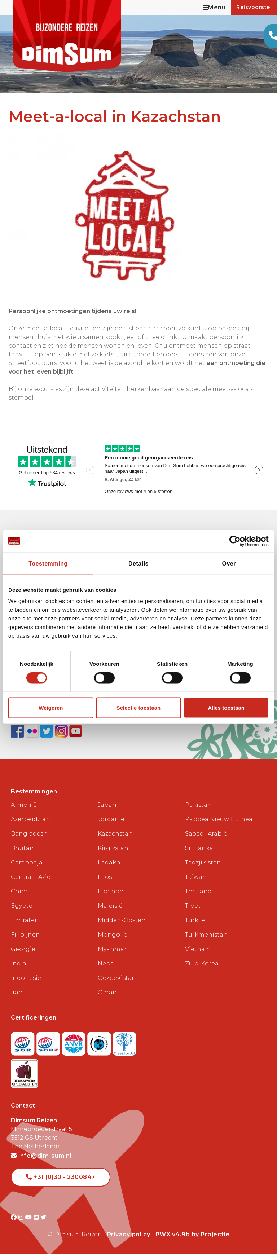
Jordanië (111, 819)
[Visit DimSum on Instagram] (21, 1217)
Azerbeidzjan (30, 819)
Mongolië (112, 934)
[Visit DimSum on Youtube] (29, 1217)
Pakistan (198, 804)
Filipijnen (25, 934)
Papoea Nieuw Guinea (218, 819)
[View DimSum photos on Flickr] (33, 730)
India (18, 963)
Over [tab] (229, 563)
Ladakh (109, 862)
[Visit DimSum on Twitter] (43, 1217)
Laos (105, 877)
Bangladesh (29, 833)
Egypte (21, 905)
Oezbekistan (117, 977)
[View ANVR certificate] (74, 1041)
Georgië (23, 949)
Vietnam (198, 949)
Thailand (198, 891)
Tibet (193, 905)
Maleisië (110, 905)
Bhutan (22, 848)
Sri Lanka (199, 848)
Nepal (107, 963)
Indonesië (26, 977)
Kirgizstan (113, 848)
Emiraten (25, 920)
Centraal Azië (30, 877)
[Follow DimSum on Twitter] (47, 730)
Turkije (195, 920)
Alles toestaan (226, 708)
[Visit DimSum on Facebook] (18, 730)
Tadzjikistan (203, 862)
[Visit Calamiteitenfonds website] (100, 1041)
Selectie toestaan (138, 708)
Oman (107, 992)
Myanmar (112, 949)
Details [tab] (138, 563)
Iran (17, 992)
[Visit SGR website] (23, 1041)
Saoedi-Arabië (206, 833)
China (20, 891)
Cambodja (27, 862)
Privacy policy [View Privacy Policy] (128, 1234)
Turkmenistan (206, 934)
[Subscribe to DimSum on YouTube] (75, 730)
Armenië (24, 804)
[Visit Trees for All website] (124, 1041)
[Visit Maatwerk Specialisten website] (24, 1071)
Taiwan (196, 877)
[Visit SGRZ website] (49, 1041)
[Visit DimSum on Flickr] (37, 1217)
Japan (107, 804)
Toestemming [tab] (47, 563)
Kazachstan (115, 833)
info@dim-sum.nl (41, 1155)
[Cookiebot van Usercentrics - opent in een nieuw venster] (237, 541)
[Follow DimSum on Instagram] (62, 730)
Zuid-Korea (202, 963)
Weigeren (51, 708)
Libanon (111, 891)
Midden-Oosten (122, 920)
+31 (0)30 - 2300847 (60, 1177)
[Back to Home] (67, 36)
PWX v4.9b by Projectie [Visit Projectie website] (192, 1234)
